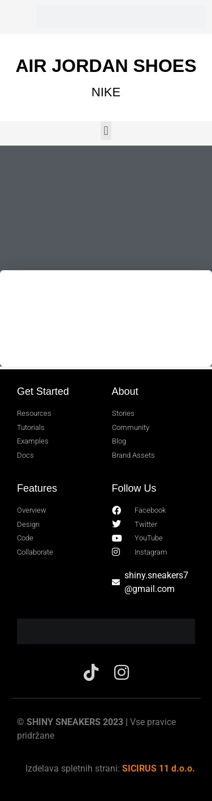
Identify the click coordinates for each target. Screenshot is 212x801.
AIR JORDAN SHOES (105, 66)
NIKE (106, 92)
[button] (106, 130)
